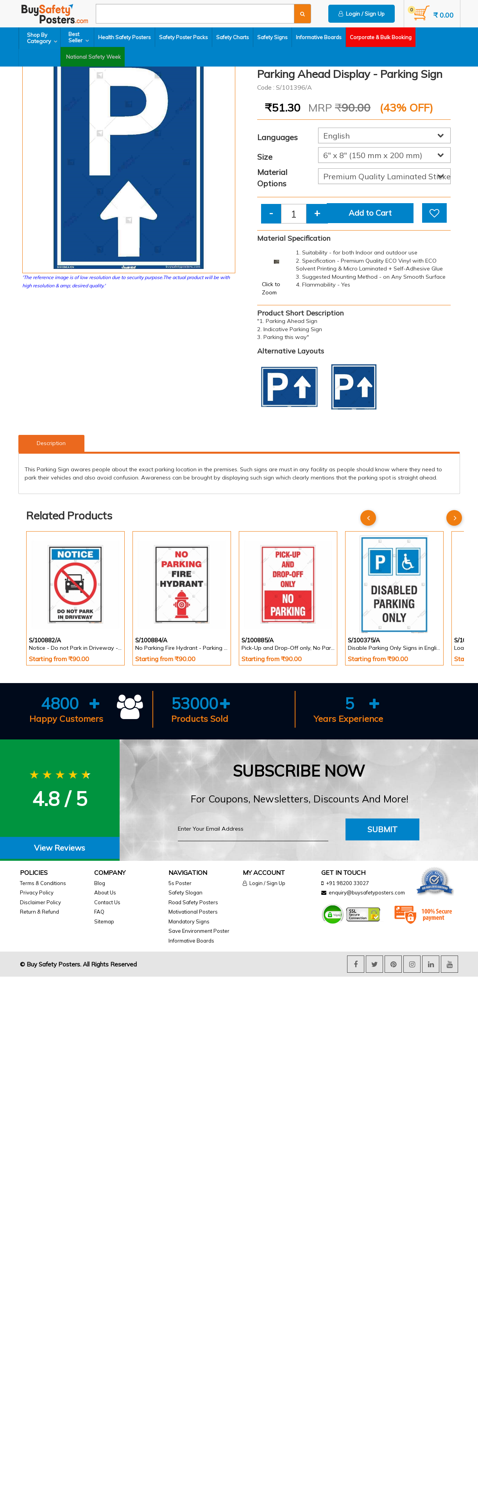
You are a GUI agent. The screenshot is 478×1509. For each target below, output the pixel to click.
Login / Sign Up (361, 13)
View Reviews (59, 848)
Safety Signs (274, 37)
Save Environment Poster (198, 931)
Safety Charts (234, 37)
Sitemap (104, 921)
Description (51, 443)
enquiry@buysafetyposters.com (367, 892)
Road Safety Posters (193, 902)
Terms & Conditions (43, 883)
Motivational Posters (193, 912)
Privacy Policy (37, 892)
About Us (105, 892)
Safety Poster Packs (185, 37)
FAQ (99, 912)
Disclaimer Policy (40, 902)
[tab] (60, 848)
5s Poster (180, 883)
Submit (382, 829)
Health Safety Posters (126, 37)
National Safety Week (49, 57)
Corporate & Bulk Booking (383, 37)
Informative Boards (321, 37)
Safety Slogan (185, 892)
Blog (99, 883)
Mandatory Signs (188, 921)
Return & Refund (39, 912)
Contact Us (107, 902)
